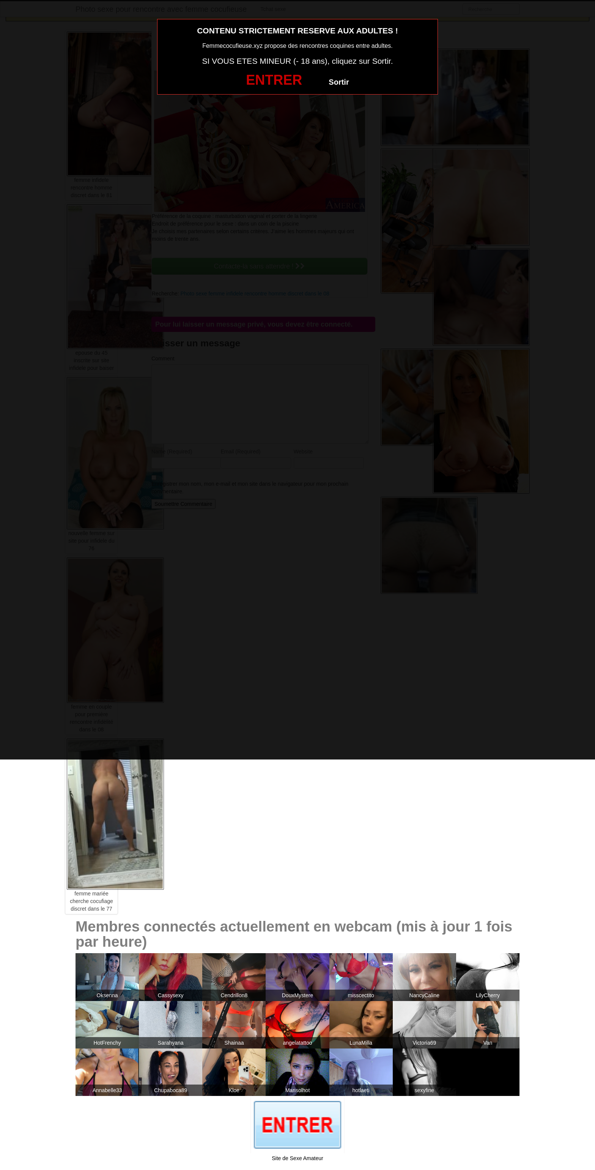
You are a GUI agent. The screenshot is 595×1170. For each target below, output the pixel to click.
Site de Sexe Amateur (297, 1158)
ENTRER (274, 80)
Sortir (339, 82)
